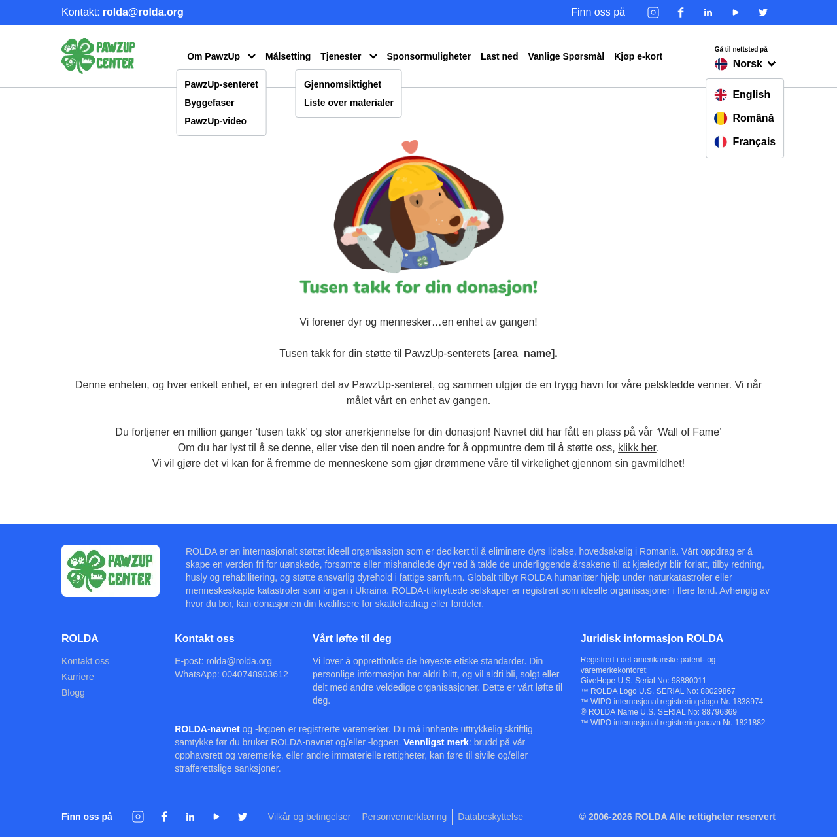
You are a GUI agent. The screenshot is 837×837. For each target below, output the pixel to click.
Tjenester (340, 56)
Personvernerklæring (404, 816)
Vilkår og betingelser (309, 816)
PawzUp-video (215, 121)
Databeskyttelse (490, 816)
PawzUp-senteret (221, 84)
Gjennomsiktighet (342, 84)
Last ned (500, 56)
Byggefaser (209, 102)
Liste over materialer (349, 102)
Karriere (77, 677)
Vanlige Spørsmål (566, 56)
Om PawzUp (213, 56)
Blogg (73, 692)
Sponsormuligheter (429, 56)
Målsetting (288, 56)
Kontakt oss (85, 661)
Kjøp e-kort (638, 56)
